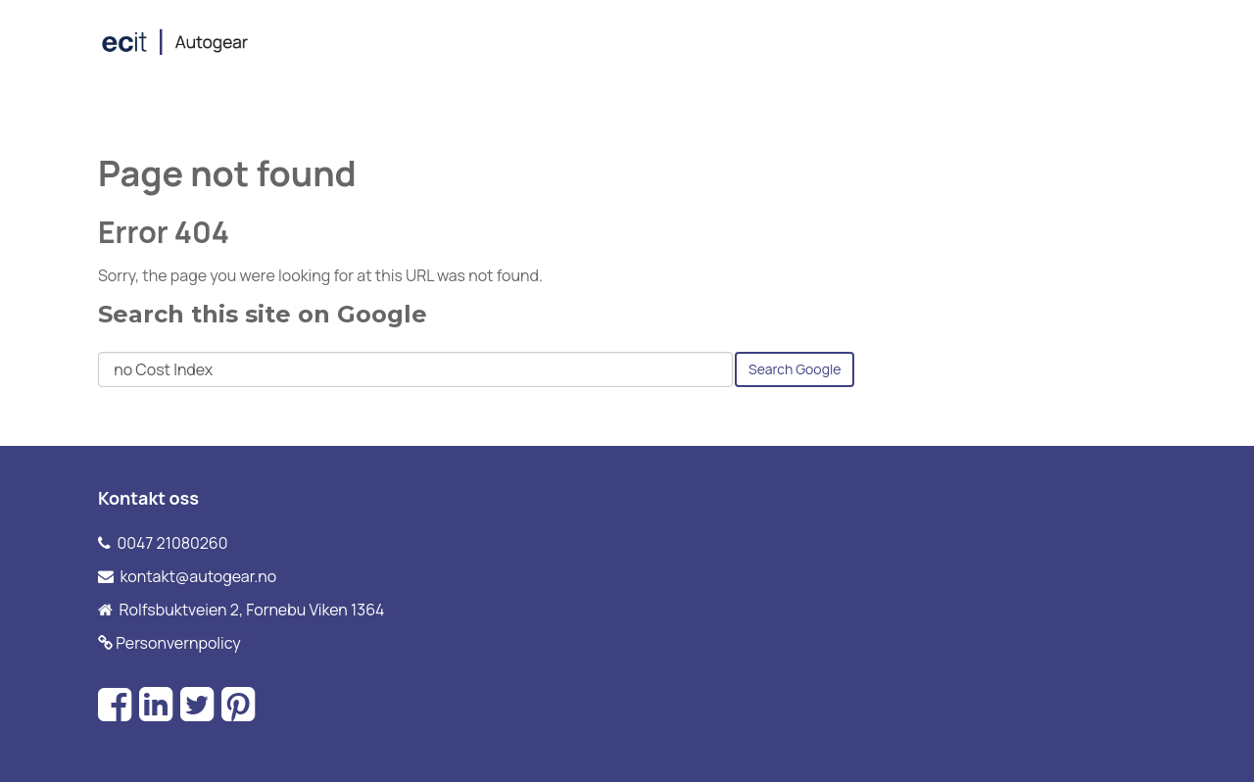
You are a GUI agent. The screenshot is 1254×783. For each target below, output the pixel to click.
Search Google (794, 369)
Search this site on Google (262, 314)
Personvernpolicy (178, 643)
